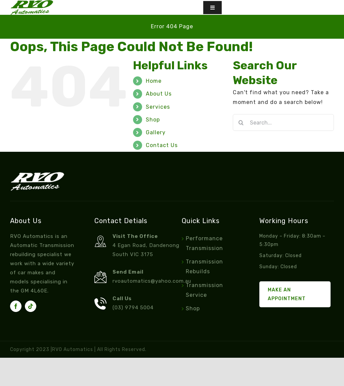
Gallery (156, 132)
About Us (159, 94)
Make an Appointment (287, 294)
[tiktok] (30, 306)
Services (158, 107)
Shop (153, 119)
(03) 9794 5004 (133, 308)
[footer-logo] (37, 174)
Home (154, 81)
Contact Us (162, 145)
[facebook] (16, 306)
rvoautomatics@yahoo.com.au (152, 281)
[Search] (241, 122)
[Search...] (283, 122)
